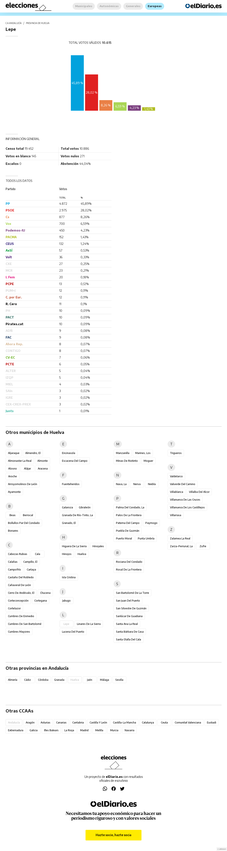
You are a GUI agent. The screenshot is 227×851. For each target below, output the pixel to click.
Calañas (12, 561)
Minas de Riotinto (127, 460)
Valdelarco (176, 476)
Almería (12, 679)
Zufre (203, 546)
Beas (13, 515)
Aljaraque (13, 453)
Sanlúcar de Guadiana (129, 616)
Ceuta (164, 722)
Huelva (82, 554)
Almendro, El (33, 453)
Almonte (42, 460)
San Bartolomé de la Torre (132, 592)
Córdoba (43, 679)
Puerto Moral (124, 538)
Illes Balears (51, 730)
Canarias (61, 722)
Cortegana (40, 600)
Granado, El (69, 523)
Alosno (12, 468)
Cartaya (31, 569)
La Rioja (69, 730)
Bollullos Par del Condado (24, 523)
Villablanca (176, 491)
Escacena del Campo (74, 460)
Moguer (148, 460)
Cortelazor (14, 608)
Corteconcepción (18, 600)
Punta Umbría (146, 538)
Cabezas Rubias (17, 554)
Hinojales (98, 546)
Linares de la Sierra (89, 624)
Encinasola (68, 453)
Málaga (104, 679)
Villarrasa (175, 515)
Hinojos (66, 554)
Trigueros (176, 453)
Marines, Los (143, 453)
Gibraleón (84, 507)
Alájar (27, 468)
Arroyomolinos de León (22, 484)
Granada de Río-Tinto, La (77, 515)
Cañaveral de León (19, 585)
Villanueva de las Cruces (185, 499)
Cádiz (27, 679)
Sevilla (119, 679)
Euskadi (211, 722)
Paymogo (151, 523)
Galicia (34, 730)
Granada (59, 679)
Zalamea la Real (180, 538)
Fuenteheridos (70, 484)
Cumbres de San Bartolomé (24, 624)
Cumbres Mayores (19, 631)
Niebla (152, 484)
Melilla (99, 730)
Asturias (45, 722)
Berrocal (28, 515)
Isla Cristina (69, 577)
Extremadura (15, 730)
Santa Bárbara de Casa (130, 631)
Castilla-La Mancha (124, 722)
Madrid (84, 730)
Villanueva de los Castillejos (187, 507)
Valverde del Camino (182, 484)
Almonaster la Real (20, 460)
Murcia (114, 730)
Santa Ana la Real (127, 624)
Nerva (137, 484)
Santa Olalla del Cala (128, 639)
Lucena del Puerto (73, 631)
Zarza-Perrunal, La (181, 546)
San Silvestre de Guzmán (131, 608)
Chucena (45, 592)
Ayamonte (14, 491)
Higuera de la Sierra (74, 546)
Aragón (30, 722)
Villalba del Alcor (199, 491)
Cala (37, 554)
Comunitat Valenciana (188, 722)
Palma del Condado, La (130, 507)
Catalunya (148, 722)
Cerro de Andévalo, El (21, 592)
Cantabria (78, 722)
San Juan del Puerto (128, 600)
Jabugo (66, 600)
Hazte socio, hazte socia (113, 835)
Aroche (12, 476)
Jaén (89, 679)
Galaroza (67, 507)
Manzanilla (122, 453)
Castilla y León (98, 722)
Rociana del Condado (129, 561)
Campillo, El (30, 561)
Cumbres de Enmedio (21, 616)
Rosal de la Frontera (128, 569)
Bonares (13, 530)
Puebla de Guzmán (127, 530)
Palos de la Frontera (128, 515)
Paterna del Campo (128, 523)
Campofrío (14, 569)
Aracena (43, 468)
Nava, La (121, 484)
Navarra (129, 730)
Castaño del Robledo (21, 577)
